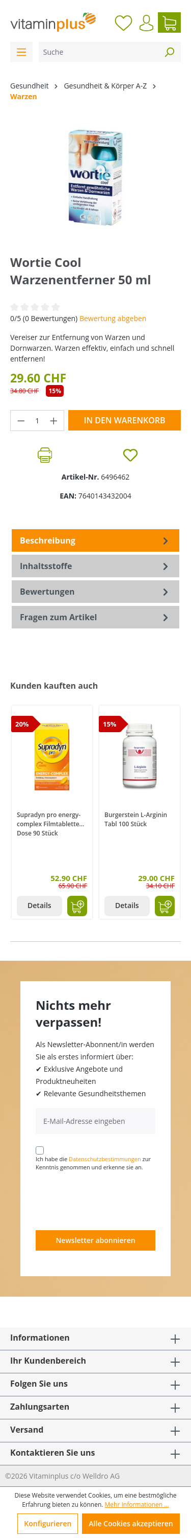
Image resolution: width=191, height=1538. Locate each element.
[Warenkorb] (169, 22)
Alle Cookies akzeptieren (131, 1523)
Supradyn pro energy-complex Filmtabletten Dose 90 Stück (50, 823)
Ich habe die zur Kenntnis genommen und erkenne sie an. (93, 1163)
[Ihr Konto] (146, 23)
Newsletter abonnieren (95, 1240)
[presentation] (113, 1200)
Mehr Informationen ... (137, 1504)
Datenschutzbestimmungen (105, 1159)
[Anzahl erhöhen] (54, 420)
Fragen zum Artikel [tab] (95, 617)
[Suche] (98, 52)
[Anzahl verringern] (21, 420)
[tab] (95, 540)
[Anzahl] (37, 420)
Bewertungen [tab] (95, 591)
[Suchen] (169, 52)
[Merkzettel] (123, 22)
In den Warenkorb (125, 420)
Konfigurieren (47, 1523)
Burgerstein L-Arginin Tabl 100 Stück (135, 819)
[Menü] (21, 52)
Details (39, 905)
